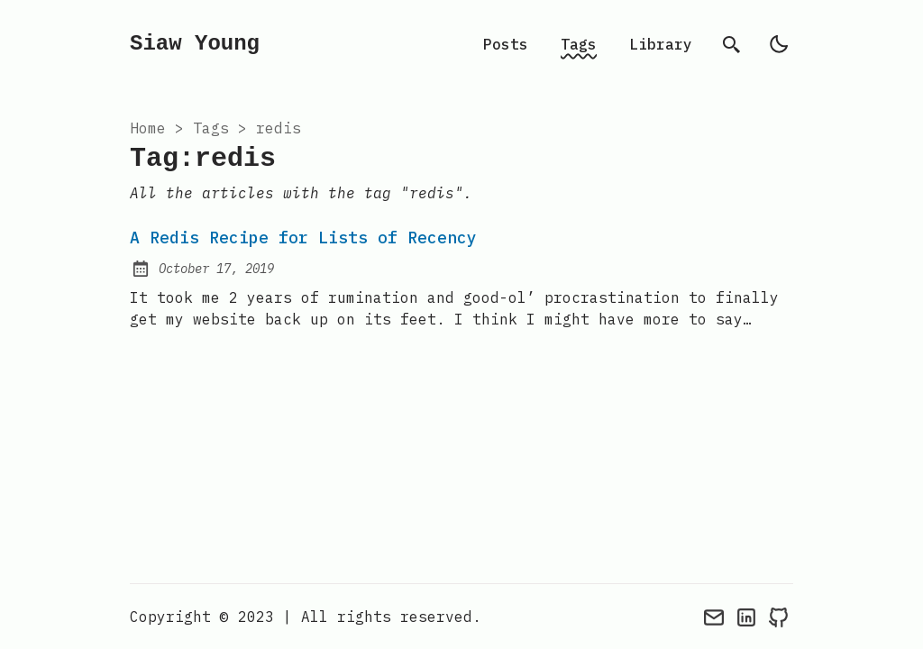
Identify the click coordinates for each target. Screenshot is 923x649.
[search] (731, 44)
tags (211, 128)
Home (148, 128)
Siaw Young (195, 44)
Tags (579, 44)
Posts (505, 44)
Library (660, 44)
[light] (778, 44)
